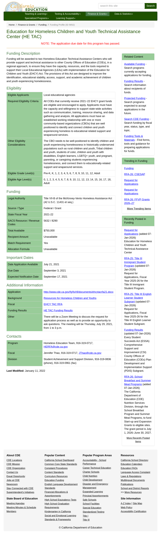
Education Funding (54, 480)
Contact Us (12, 472)
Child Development (92, 480)
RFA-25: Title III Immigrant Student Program (134, 262)
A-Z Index (126, 503)
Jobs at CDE (13, 480)
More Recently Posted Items (138, 440)
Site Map (137, 503)
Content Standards (54, 472)
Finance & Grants (97, 14)
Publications (127, 484)
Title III (86, 520)
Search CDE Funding (136, 119)
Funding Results (133, 81)
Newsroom (12, 484)
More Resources (133, 492)
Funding (42, 24)
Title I (85, 516)
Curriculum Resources (56, 476)
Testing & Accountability (67, 14)
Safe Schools (89, 500)
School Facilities (91, 503)
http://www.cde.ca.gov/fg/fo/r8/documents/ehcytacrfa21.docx (78, 291)
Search (150, 5)
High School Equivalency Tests (60, 500)
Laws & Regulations (131, 476)
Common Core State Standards (61, 464)
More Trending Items (139, 208)
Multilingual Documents (133, 480)
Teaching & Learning (36, 14)
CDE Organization (16, 468)
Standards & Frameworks (58, 519)
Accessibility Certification (133, 511)
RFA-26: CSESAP (134, 174)
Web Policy (126, 507)
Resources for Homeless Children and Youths (70, 298)
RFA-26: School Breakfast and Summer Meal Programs (137, 380)
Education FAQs (129, 468)
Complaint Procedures (56, 468)
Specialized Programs (37, 18)
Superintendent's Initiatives (20, 492)
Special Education (92, 508)
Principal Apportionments (95, 496)
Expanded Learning (93, 491)
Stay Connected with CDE (20, 488)
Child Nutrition (90, 476)
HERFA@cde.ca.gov (56, 346)
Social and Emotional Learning (60, 515)
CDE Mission (13, 464)
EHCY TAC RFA (53, 304)
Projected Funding (134, 98)
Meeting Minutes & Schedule (21, 507)
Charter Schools (91, 472)
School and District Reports (135, 488)
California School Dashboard (59, 460)
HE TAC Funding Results (58, 310)
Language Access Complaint (135, 472)
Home (12, 24)
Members (11, 511)
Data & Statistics (124, 14)
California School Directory (134, 460)
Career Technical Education (97, 468)
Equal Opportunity (16, 476)
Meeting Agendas (16, 503)
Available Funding (134, 64)
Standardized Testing (93, 512)
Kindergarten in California (58, 511)
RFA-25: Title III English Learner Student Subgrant (137, 298)
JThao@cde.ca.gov (90, 353)
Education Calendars (131, 464)
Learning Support (65, 18)
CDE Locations (14, 460)
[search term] (121, 6)
